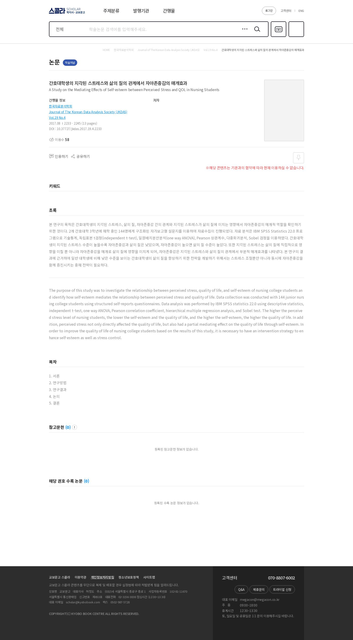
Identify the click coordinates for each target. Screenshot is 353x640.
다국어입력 (278, 36)
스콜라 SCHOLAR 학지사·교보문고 (66, 13)
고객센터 (286, 10)
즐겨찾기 (295, 36)
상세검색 (243, 32)
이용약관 (80, 577)
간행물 (169, 10)
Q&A (241, 589)
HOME (106, 49)
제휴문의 (259, 589)
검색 (256, 32)
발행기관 (141, 10)
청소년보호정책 (128, 577)
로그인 (269, 10)
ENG (301, 10)
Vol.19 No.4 (57, 117)
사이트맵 (149, 577)
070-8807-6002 (281, 577)
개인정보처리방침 (102, 577)
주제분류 (111, 10)
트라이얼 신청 (282, 589)
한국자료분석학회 (60, 106)
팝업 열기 (74, 427)
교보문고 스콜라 (59, 577)
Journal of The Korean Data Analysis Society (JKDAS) (88, 112)
